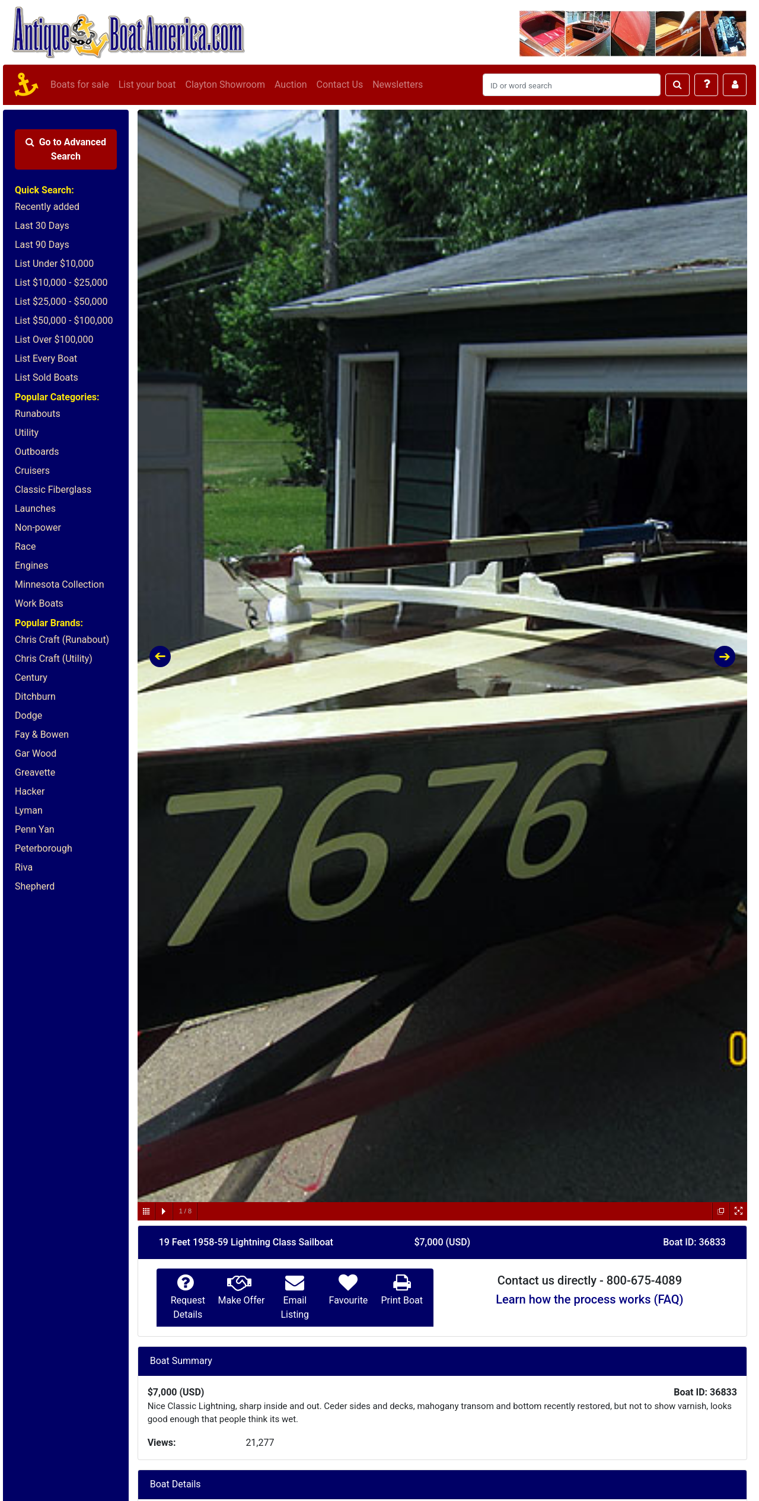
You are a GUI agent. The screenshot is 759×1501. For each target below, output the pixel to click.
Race (25, 546)
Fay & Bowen (42, 734)
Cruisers (32, 470)
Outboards (37, 451)
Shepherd (35, 886)
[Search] (572, 85)
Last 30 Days (42, 225)
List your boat (147, 84)
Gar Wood (35, 753)
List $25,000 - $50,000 (61, 301)
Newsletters (397, 84)
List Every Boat (46, 358)
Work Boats (39, 603)
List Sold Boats (46, 377)
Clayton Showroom (224, 84)
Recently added (47, 206)
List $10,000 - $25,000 (61, 282)
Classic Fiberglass (53, 489)
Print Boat (401, 1300)
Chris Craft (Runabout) (62, 639)
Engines (31, 565)
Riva (24, 867)
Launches (35, 508)
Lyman (29, 810)
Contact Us (340, 84)
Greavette (35, 772)
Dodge (28, 715)
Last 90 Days (42, 244)
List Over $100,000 (54, 339)
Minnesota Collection (59, 584)
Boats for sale (79, 84)
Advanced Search (65, 149)
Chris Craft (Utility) (54, 658)
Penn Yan (35, 829)
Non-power (38, 527)
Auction (291, 84)
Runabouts (37, 413)
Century (31, 677)
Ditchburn (35, 696)
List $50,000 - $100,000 (64, 320)
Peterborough (43, 848)
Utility (27, 432)
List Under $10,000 (54, 263)
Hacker (29, 791)
